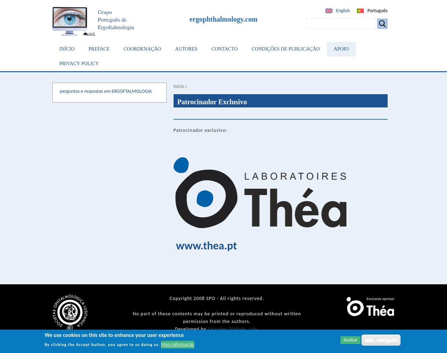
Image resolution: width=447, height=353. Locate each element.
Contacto (225, 49)
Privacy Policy (79, 63)
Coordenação (142, 49)
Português (377, 11)
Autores (186, 49)
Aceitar (350, 340)
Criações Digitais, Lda (232, 329)
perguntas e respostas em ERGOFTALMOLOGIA (106, 91)
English (343, 11)
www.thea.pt (206, 246)
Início (67, 49)
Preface (99, 49)
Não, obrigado (381, 340)
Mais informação (177, 345)
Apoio (341, 49)
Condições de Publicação (286, 49)
